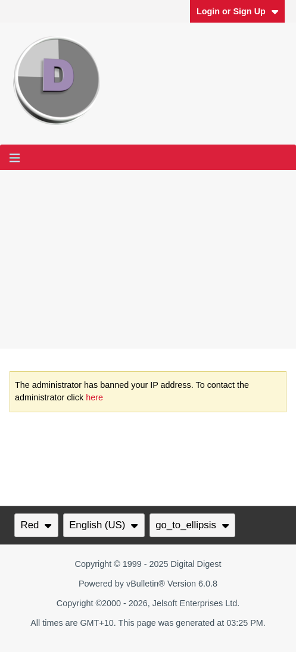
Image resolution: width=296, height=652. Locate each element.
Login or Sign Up (238, 11)
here (94, 397)
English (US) (103, 525)
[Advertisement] (148, 259)
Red (36, 525)
